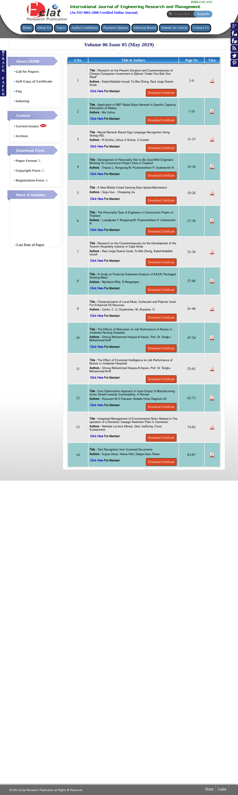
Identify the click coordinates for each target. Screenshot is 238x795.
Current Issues (30, 126)
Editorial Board (145, 28)
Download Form (30, 151)
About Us (44, 28)
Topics (61, 28)
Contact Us (201, 28)
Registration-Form (31, 180)
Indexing (21, 101)
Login (222, 789)
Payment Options (115, 28)
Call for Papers (26, 71)
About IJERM (27, 61)
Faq (18, 91)
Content (23, 116)
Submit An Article (174, 28)
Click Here (97, 91)
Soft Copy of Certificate (33, 81)
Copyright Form (29, 170)
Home (27, 28)
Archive (21, 136)
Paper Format (27, 161)
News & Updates (30, 195)
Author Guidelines (84, 28)
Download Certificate (161, 92)
